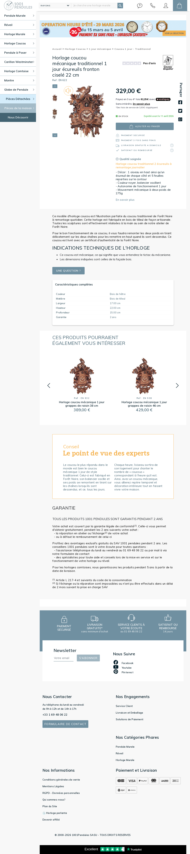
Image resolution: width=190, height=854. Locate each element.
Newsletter (65, 650)
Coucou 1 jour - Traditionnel (132, 49)
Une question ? (69, 271)
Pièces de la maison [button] (19, 108)
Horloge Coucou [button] (19, 43)
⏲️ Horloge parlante (54, 812)
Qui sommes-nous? (53, 799)
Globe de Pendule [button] (19, 89)
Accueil (58, 49)
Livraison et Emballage (129, 712)
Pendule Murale (125, 746)
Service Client (124, 706)
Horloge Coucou (76, 49)
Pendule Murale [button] (19, 15)
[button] (139, 5)
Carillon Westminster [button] (19, 62)
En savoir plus (125, 199)
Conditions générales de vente (61, 779)
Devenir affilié (51, 819)
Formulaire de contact (65, 724)
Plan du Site (49, 806)
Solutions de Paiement (129, 719)
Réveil (119, 753)
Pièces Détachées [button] (20, 99)
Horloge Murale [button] (19, 34)
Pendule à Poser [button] (19, 52)
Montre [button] (19, 80)
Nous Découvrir (18, 117)
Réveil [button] (19, 25)
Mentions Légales (53, 786)
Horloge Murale (125, 760)
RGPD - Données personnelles (61, 792)
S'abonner (88, 658)
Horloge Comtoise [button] (19, 71)
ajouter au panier (145, 126)
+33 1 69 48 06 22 (55, 714)
